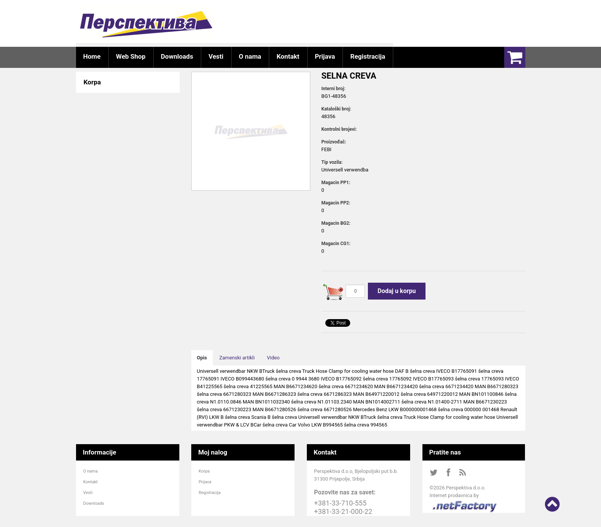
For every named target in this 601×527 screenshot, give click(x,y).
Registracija (209, 492)
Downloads (93, 503)
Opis (202, 358)
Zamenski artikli (237, 358)
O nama (90, 471)
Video (273, 358)
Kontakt (90, 481)
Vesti (88, 492)
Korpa (204, 471)
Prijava (205, 481)
